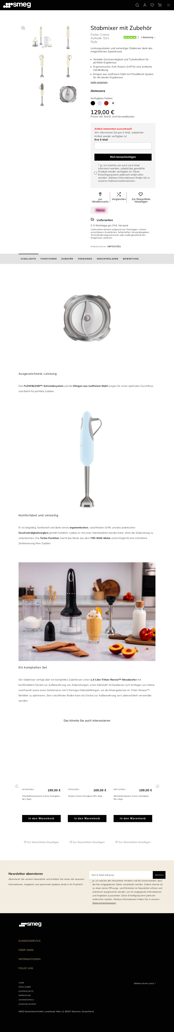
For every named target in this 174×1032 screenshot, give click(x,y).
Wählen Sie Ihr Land (144, 983)
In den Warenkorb (41, 818)
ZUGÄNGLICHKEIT (27, 1004)
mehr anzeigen (99, 82)
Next (157, 785)
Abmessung (98, 90)
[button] (23, 27)
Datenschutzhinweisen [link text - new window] (104, 903)
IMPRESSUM (25, 995)
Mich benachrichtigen (123, 157)
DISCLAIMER (25, 987)
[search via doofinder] (137, 5)
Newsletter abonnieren (25, 874)
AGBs (21, 982)
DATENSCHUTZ (26, 991)
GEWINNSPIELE (26, 1000)
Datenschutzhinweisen (121, 180)
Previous (17, 785)
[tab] (28, 259)
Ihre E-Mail (101, 139)
